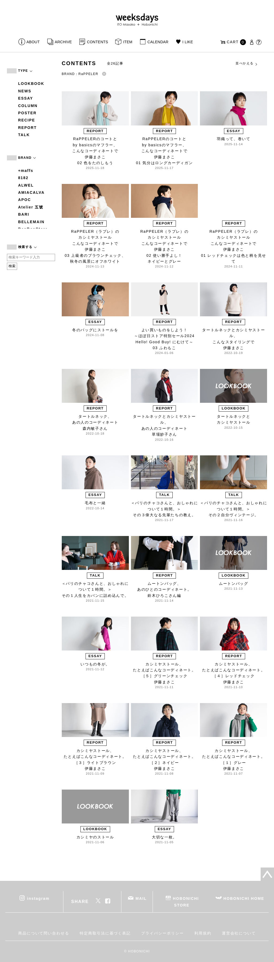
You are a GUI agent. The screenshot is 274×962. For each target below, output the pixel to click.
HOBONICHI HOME (243, 898)
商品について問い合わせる (43, 933)
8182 (23, 178)
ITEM (128, 42)
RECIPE (26, 120)
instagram (38, 898)
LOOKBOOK (31, 83)
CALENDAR (158, 42)
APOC (24, 200)
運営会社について (239, 933)
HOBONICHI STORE (186, 901)
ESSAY (25, 98)
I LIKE (187, 42)
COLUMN (28, 106)
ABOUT (33, 42)
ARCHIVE (63, 42)
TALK (24, 135)
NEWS (25, 91)
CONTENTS (97, 42)
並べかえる (247, 63)
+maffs (25, 170)
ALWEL (26, 185)
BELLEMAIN (31, 222)
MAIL (141, 898)
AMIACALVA (31, 192)
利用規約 (202, 933)
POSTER (27, 113)
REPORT (27, 127)
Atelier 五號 (31, 207)
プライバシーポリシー (162, 933)
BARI (23, 214)
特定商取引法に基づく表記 (105, 933)
